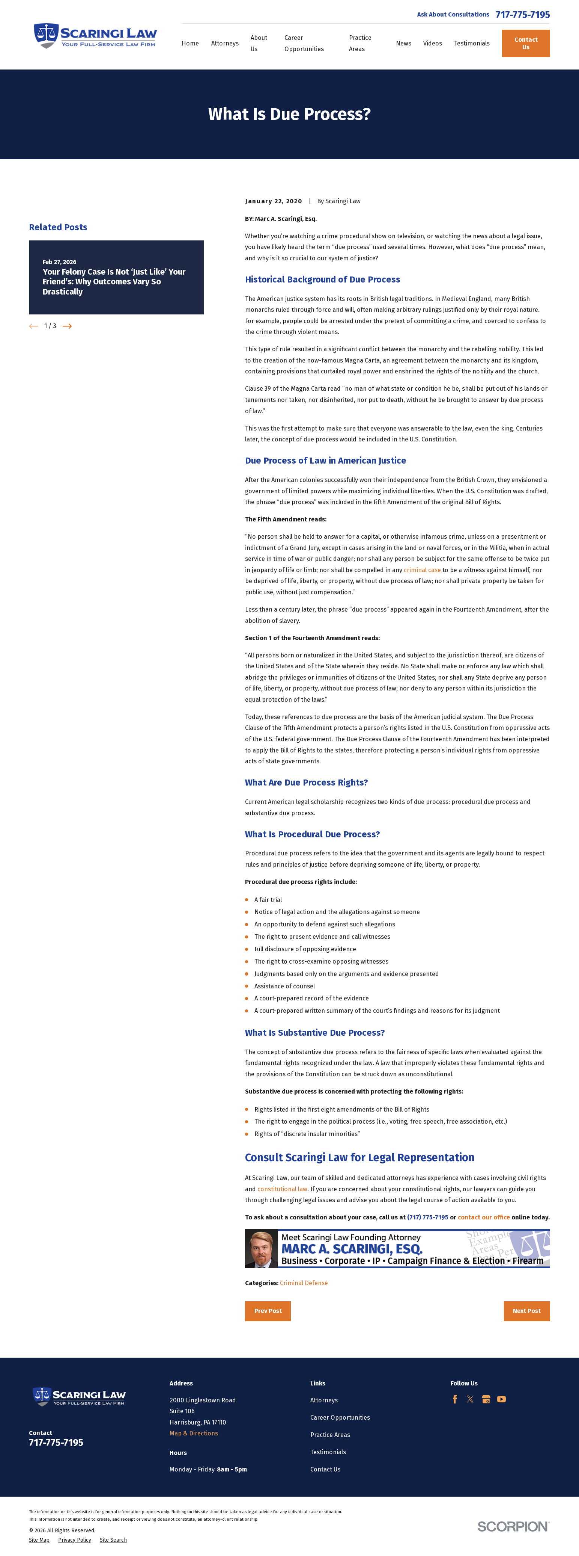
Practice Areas (330, 1434)
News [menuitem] (403, 43)
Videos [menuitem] (432, 43)
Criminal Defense (304, 1283)
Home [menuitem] (190, 43)
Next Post (527, 1310)
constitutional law (282, 1189)
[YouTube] (501, 1399)
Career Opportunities (340, 1417)
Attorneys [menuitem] (225, 43)
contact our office (484, 1217)
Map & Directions (194, 1433)
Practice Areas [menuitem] (360, 43)
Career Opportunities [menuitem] (304, 43)
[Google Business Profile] (486, 1399)
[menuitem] (39, 1540)
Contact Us (526, 43)
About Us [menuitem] (259, 43)
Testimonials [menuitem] (472, 43)
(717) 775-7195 (428, 1217)
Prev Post (268, 1310)
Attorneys (324, 1400)
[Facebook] (455, 1399)
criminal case (422, 570)
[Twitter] (470, 1399)
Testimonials (328, 1452)
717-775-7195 (523, 15)
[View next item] (67, 443)
